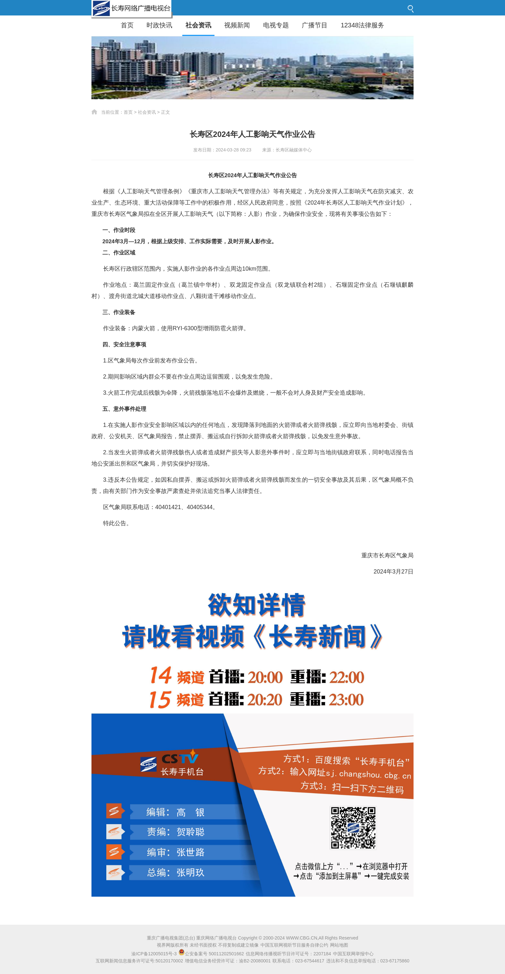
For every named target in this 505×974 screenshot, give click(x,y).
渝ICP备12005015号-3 (153, 953)
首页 (127, 25)
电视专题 (276, 25)
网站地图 (339, 945)
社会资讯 (198, 25)
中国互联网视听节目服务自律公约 (294, 945)
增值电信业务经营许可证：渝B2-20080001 (228, 960)
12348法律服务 (363, 25)
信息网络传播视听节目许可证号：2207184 (288, 953)
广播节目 (315, 25)
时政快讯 (159, 25)
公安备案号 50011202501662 (211, 953)
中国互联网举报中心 (353, 953)
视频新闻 (237, 25)
